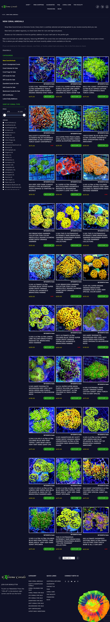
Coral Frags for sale (36, 592)
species (14, 120)
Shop (28, 5)
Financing (51, 9)
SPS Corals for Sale (9, 80)
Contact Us (51, 586)
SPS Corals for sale (36, 598)
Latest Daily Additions (10, 99)
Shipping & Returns (54, 581)
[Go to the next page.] (77, 558)
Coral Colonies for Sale (10, 68)
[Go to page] (69, 558)
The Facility (78, 5)
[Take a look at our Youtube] (71, 581)
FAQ (58, 5)
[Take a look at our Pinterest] (77, 581)
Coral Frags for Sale (9, 72)
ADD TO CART (49, 96)
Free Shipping (38, 5)
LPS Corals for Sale (9, 76)
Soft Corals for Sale (9, 87)
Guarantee (50, 5)
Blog (59, 9)
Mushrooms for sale (36, 606)
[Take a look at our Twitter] (74, 581)
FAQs (48, 589)
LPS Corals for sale (36, 595)
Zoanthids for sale (36, 600)
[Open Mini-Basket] (102, 7)
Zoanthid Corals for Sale (11, 83)
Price (14, 109)
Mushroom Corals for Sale (11, 91)
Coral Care (67, 5)
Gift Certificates (8, 95)
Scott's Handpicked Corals (11, 64)
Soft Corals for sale (36, 603)
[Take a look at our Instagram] (68, 581)
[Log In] (107, 7)
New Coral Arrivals (9, 60)
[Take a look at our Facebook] (65, 581)
